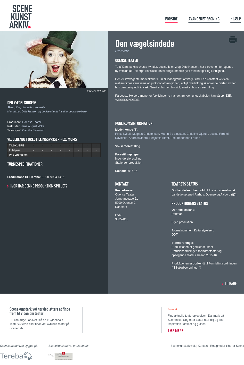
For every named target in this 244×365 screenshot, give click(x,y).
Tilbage (231, 283)
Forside (171, 18)
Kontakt (203, 346)
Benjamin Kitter (159, 138)
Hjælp (235, 18)
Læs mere (175, 330)
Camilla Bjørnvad (33, 130)
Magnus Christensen (145, 134)
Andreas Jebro (138, 138)
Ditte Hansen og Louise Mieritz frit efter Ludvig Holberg (54, 111)
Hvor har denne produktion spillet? (38, 185)
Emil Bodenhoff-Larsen (185, 138)
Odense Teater (31, 122)
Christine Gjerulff (197, 134)
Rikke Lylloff (123, 134)
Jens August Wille (32, 126)
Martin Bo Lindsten (173, 134)
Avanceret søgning (204, 18)
